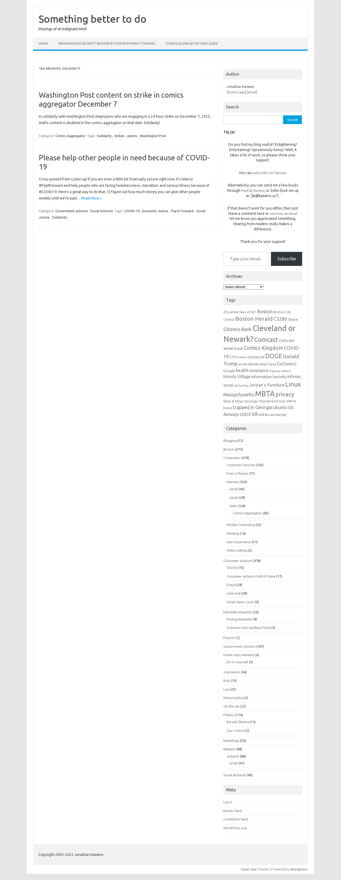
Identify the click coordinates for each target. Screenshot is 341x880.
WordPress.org (235, 828)
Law (226, 689)
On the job (231, 706)
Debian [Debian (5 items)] (242, 357)
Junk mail (234, 593)
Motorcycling (233, 698)
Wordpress (298, 869)
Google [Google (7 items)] (229, 371)
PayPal (246, 190)
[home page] (236, 92)
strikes (119, 136)
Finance (229, 637)
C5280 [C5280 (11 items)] (280, 318)
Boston (228, 449)
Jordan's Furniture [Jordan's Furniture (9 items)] (266, 385)
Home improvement (238, 655)
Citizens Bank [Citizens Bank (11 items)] (237, 329)
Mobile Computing (241, 525)
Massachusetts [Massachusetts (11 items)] (238, 394)
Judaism (233, 756)
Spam (234, 497)
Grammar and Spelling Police (248, 627)
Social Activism (101, 211)
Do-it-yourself (237, 662)
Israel (234, 763)
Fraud (231, 585)
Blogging (230, 440)
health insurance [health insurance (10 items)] (252, 370)
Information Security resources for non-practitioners (107, 43)
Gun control (236, 730)
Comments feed (235, 819)
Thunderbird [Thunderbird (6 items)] (268, 401)
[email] (252, 92)
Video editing (237, 550)
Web (233, 506)
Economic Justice (155, 211)
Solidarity (104, 136)
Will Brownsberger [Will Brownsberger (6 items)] (273, 414)
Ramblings (231, 740)
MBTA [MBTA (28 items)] (265, 394)
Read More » (91, 198)
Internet (233, 482)
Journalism (231, 672)
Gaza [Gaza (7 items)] (272, 364)
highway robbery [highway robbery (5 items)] (280, 371)
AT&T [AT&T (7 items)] (251, 312)
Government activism (71, 211)
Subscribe (286, 258)
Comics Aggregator (70, 136)
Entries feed (232, 811)
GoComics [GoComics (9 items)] (287, 363)
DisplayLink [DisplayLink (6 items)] (256, 357)
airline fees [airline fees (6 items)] (237, 312)
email (234, 489)
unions (132, 136)
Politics (228, 715)
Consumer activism (237, 561)
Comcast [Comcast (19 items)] (266, 339)
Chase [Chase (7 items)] (293, 319)
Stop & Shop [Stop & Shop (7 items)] (233, 401)
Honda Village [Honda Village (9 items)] (236, 376)
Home (43, 43)
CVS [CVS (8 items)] (233, 357)
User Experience (239, 542)
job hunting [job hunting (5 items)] (241, 385)
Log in (227, 802)
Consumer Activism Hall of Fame (251, 576)
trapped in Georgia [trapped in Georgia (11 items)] (252, 407)
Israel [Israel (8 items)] (228, 385)
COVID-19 (132, 211)
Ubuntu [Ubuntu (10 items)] (280, 407)
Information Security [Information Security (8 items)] (269, 376)
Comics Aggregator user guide (192, 43)
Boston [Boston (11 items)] (265, 311)
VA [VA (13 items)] (254, 414)
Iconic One (249, 869)
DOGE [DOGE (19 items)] (273, 355)
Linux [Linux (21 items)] (293, 384)
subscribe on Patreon (269, 173)
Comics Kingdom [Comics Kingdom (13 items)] (263, 348)
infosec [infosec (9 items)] (294, 376)
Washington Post (153, 136)
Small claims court (240, 602)
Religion (229, 749)
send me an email (283, 213)
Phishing (233, 533)
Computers (232, 458)
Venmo (258, 190)
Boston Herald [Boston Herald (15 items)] (254, 318)
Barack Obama (238, 722)
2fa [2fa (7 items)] (226, 312)
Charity (232, 567)
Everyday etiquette (237, 612)
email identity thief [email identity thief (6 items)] (253, 364)
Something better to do (92, 18)
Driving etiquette (239, 619)
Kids (226, 680)
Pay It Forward (182, 211)
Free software (237, 473)
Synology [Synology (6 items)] (251, 401)
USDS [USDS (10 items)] (245, 414)
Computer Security (241, 465)
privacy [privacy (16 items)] (284, 394)
